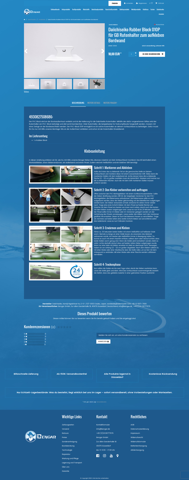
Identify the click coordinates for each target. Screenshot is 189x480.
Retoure (65, 433)
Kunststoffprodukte (111, 9)
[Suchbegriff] (66, 3)
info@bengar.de (103, 429)
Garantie (65, 471)
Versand (65, 429)
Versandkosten (101, 402)
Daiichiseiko (160, 9)
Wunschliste (159, 25)
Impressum (135, 433)
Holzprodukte (66, 9)
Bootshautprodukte (97, 9)
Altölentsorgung (137, 450)
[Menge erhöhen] (135, 53)
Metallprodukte (136, 9)
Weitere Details (93, 102)
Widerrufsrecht (137, 437)
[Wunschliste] (151, 3)
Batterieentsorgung (139, 445)
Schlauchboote (55, 9)
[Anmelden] (128, 3)
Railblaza (145, 9)
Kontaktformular (103, 424)
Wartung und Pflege (70, 458)
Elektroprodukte (124, 9)
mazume (161, 14)
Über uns (65, 467)
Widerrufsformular (138, 441)
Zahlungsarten (68, 424)
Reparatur (66, 454)
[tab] (78, 103)
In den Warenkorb (152, 54)
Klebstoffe (86, 9)
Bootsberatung (68, 445)
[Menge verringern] (135, 55)
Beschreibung (78, 102)
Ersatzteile (41, 20)
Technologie (67, 450)
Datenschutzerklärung (140, 429)
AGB (132, 424)
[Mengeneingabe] (131, 54)
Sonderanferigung (69, 441)
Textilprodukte (76, 9)
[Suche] (114, 3)
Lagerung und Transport (72, 462)
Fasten (153, 9)
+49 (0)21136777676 (104, 433)
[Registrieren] (141, 3)
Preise (64, 437)
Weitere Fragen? (110, 102)
